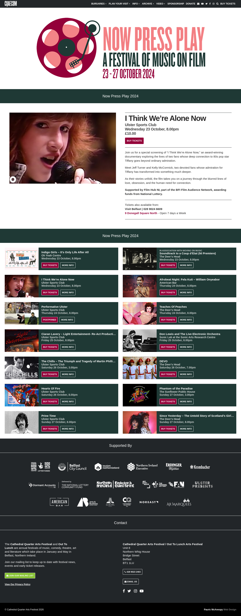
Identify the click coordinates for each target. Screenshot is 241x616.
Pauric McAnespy (220, 609)
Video (160, 4)
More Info (68, 265)
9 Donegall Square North (141, 213)
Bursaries (99, 4)
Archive (148, 4)
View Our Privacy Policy (18, 584)
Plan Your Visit (120, 4)
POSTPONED (49, 319)
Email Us (130, 581)
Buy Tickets (227, 3)
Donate (190, 3)
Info (136, 4)
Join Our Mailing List (20, 575)
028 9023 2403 (132, 571)
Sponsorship (175, 3)
